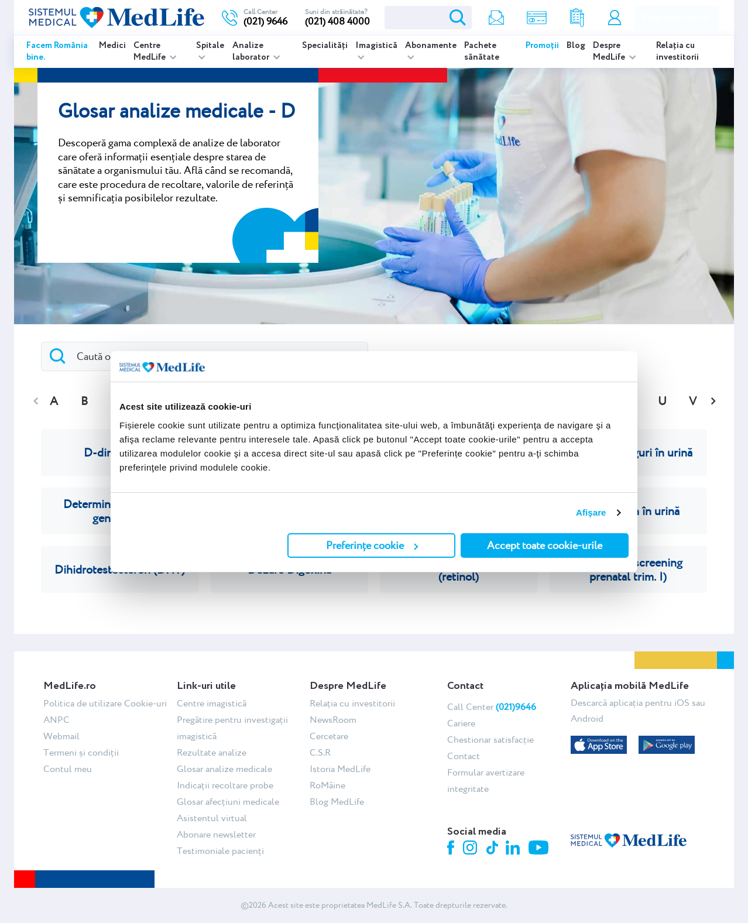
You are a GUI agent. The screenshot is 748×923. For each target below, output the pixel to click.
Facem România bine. (57, 51)
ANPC (56, 719)
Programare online (676, 17)
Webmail (61, 736)
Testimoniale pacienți (220, 850)
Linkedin (514, 848)
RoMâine (327, 785)
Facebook (452, 849)
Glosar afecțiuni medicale (228, 801)
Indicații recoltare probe (225, 785)
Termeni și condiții (81, 752)
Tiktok (493, 848)
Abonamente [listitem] (431, 45)
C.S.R (320, 752)
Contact (463, 755)
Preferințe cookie (372, 545)
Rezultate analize (577, 18)
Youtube (540, 848)
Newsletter (496, 18)
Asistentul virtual (212, 818)
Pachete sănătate (481, 51)
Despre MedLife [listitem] (610, 51)
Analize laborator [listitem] (251, 51)
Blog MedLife (337, 801)
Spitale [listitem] (210, 45)
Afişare (591, 512)
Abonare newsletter (216, 834)
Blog (576, 45)
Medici (112, 45)
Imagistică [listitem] (376, 45)
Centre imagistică (211, 703)
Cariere (461, 723)
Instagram (472, 849)
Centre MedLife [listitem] (150, 51)
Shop (537, 18)
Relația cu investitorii (677, 51)
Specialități (325, 45)
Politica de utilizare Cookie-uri (105, 703)
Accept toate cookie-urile (544, 545)
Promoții (542, 45)
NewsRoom (333, 719)
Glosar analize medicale (224, 768)
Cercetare (329, 736)
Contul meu (615, 18)
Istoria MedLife (340, 768)
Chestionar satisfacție (490, 739)
